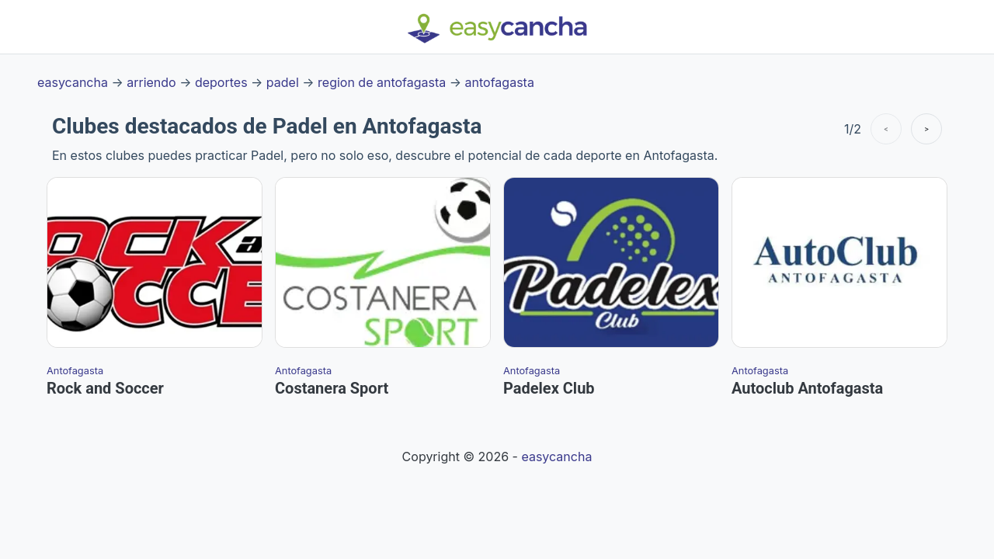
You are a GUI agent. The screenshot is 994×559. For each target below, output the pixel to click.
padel (282, 82)
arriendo (151, 82)
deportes (221, 82)
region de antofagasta (382, 82)
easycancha (72, 82)
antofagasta (499, 82)
